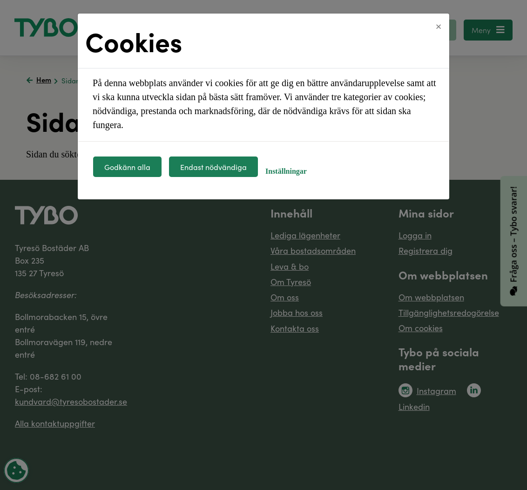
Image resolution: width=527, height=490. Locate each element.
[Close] (438, 27)
